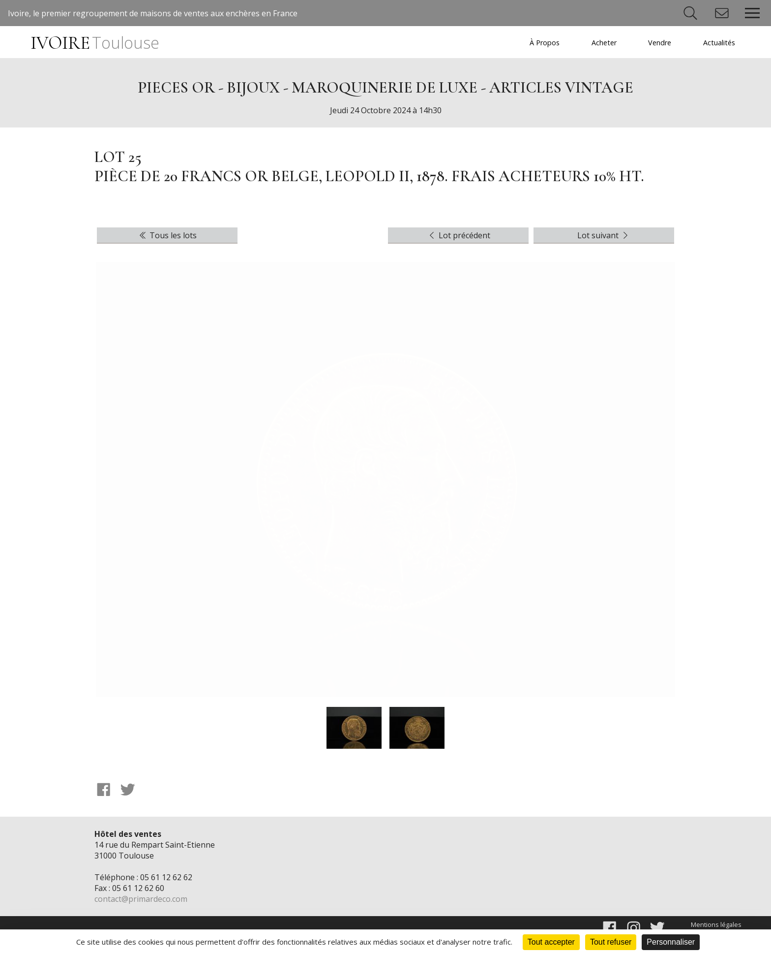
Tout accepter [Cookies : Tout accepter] (551, 942)
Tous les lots (167, 235)
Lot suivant (603, 235)
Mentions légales (716, 924)
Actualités (719, 42)
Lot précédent (458, 235)
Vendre (659, 42)
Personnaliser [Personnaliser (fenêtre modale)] (671, 942)
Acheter (604, 42)
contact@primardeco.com (140, 898)
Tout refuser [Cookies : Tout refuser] (610, 942)
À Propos (545, 42)
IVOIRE (94, 43)
